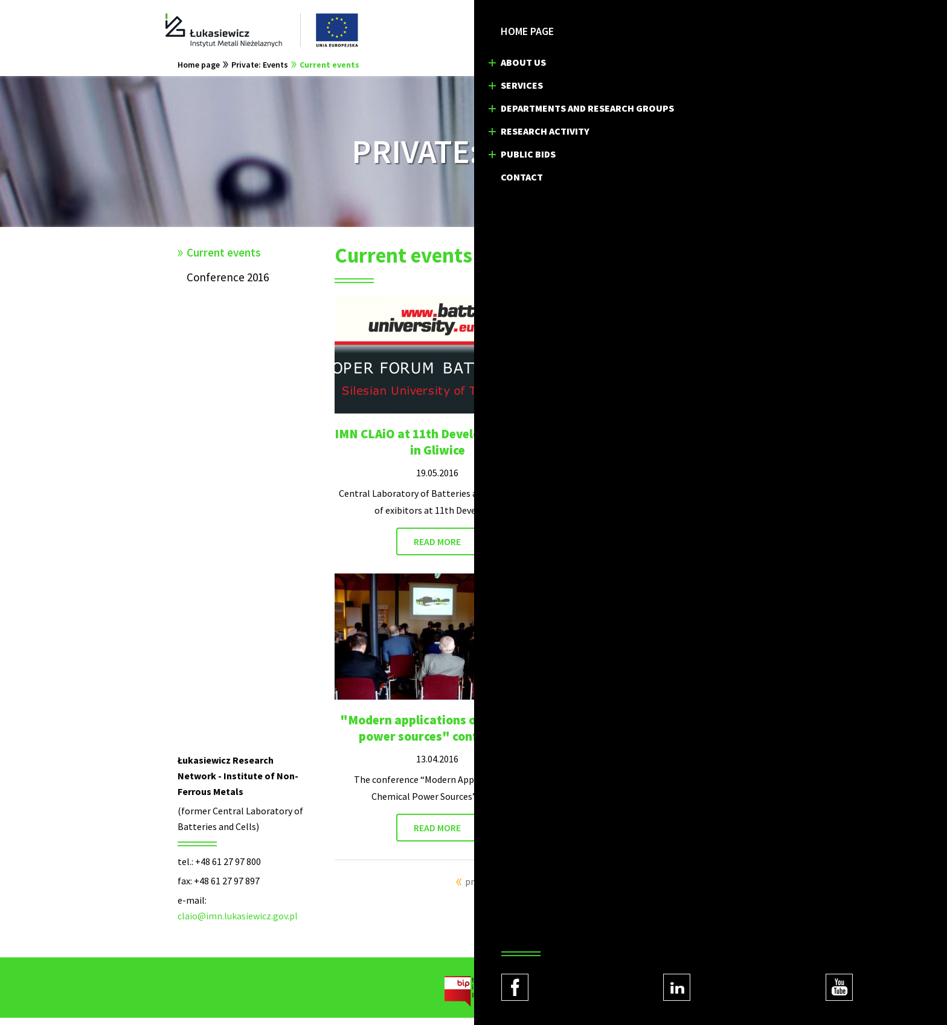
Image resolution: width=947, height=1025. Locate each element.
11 (611, 889)
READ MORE (437, 549)
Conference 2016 (228, 284)
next (630, 889)
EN (686, 30)
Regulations (661, 1006)
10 (597, 889)
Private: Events (259, 71)
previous (482, 889)
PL (660, 30)
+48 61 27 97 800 (228, 869)
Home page (199, 71)
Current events (329, 71)
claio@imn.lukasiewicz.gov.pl (238, 923)
